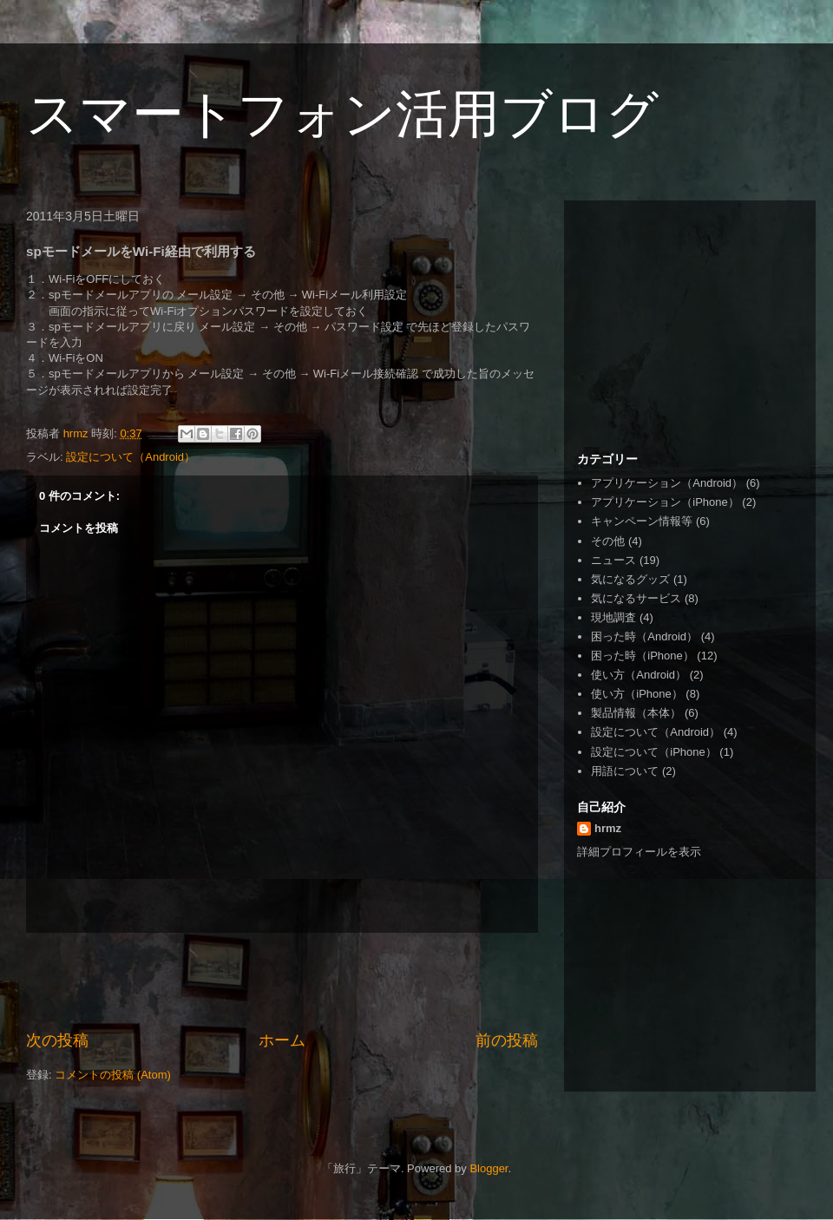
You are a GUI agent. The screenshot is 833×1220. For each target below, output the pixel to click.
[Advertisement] (282, 981)
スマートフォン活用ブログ (342, 114)
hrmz (607, 828)
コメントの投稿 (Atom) (113, 1074)
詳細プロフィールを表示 (639, 851)
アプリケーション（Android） (667, 482)
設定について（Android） (130, 456)
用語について (625, 770)
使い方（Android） (638, 674)
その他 (608, 541)
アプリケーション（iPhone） (664, 501)
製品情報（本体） (636, 712)
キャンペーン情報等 (641, 521)
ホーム (282, 1040)
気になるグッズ (630, 579)
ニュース (613, 560)
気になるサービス (636, 598)
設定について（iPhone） (653, 751)
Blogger (488, 1168)
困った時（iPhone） (642, 655)
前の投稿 (507, 1040)
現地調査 (613, 617)
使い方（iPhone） (636, 693)
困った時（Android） (644, 636)
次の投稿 (57, 1040)
